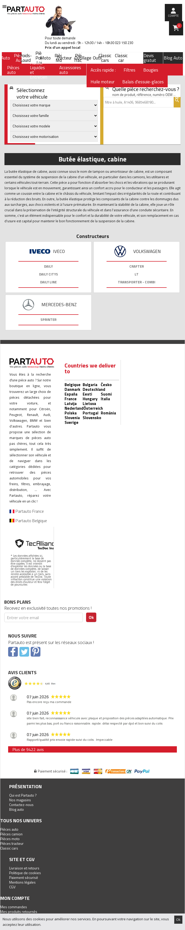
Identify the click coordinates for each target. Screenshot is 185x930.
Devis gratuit (150, 58)
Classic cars (105, 58)
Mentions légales (22, 882)
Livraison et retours (24, 868)
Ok (178, 919)
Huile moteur (102, 81)
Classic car (121, 58)
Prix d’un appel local (62, 47)
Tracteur (64, 58)
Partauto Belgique (28, 520)
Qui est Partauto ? (23, 795)
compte (173, 16)
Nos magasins (20, 800)
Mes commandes (13, 907)
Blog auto (16, 809)
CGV (12, 887)
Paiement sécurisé (23, 877)
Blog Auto (173, 58)
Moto (45, 58)
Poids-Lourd (25, 58)
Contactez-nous (21, 804)
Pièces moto (10, 838)
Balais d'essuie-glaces (143, 81)
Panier (179, 25)
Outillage (83, 58)
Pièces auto (9, 829)
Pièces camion (11, 834)
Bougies (150, 70)
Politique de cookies (25, 872)
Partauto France (26, 511)
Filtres (129, 70)
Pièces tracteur (12, 843)
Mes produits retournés (18, 911)
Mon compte (15, 898)
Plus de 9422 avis (28, 749)
